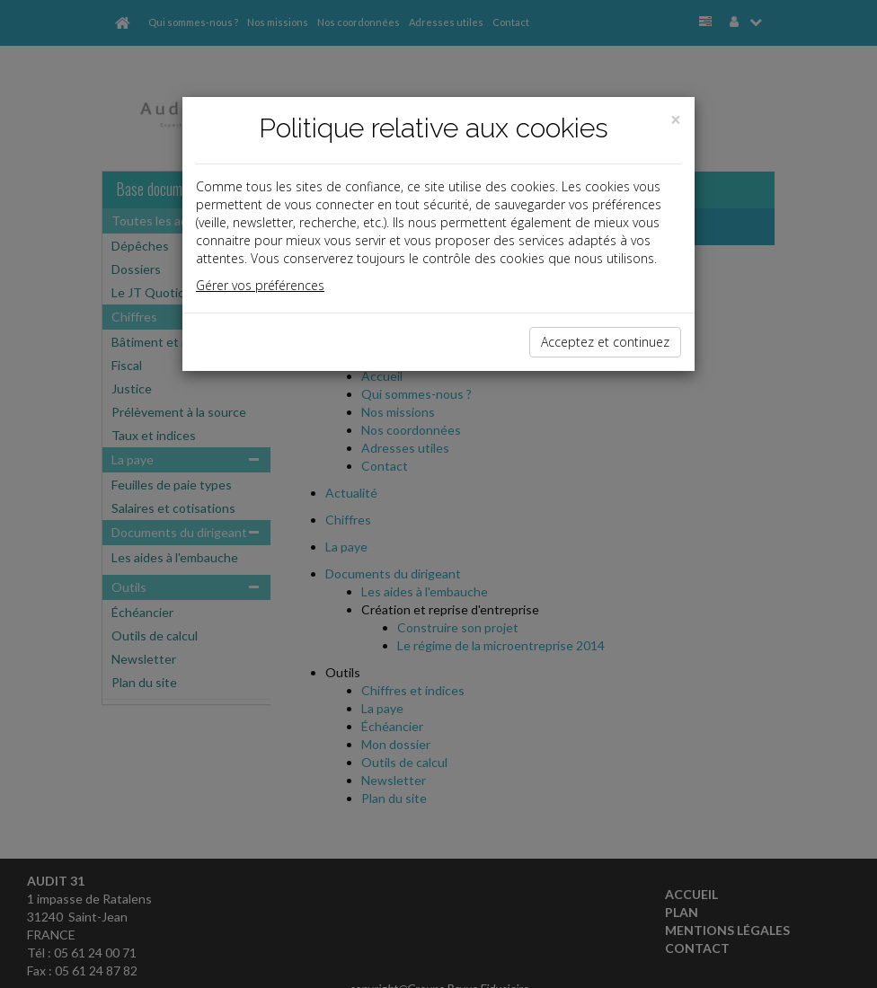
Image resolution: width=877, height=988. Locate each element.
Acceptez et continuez (605, 341)
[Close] (675, 119)
